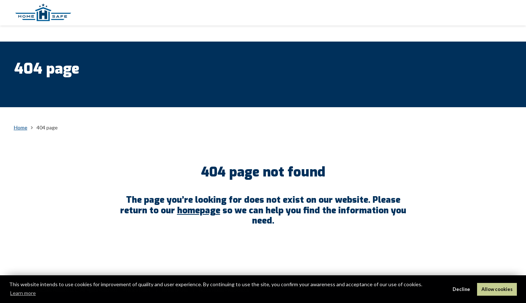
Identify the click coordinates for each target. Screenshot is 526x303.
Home (20, 127)
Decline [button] (461, 289)
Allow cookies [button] (496, 289)
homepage (198, 210)
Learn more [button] (23, 293)
